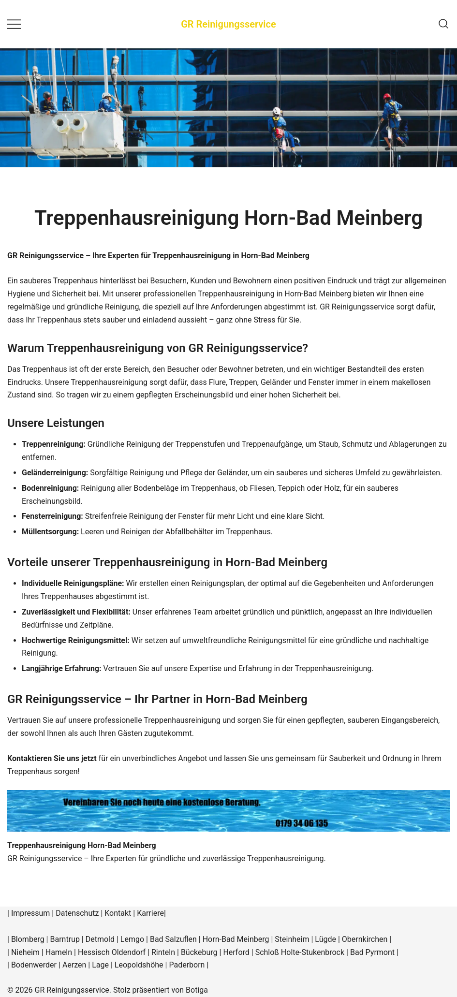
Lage (100, 964)
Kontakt (117, 913)
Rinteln (163, 952)
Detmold (100, 939)
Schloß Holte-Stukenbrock (299, 952)
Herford (237, 952)
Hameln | (61, 952)
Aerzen (74, 964)
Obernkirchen (365, 939)
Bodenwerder (34, 964)
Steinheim (292, 939)
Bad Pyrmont (372, 952)
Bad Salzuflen (173, 939)
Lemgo (132, 939)
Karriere (150, 913)
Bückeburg (199, 952)
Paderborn (187, 964)
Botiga (197, 990)
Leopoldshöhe (139, 964)
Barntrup (64, 939)
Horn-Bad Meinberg (236, 939)
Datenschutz (77, 913)
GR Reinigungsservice (228, 24)
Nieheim (25, 952)
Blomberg (27, 939)
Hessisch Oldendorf (112, 952)
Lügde (325, 939)
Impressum (30, 913)
